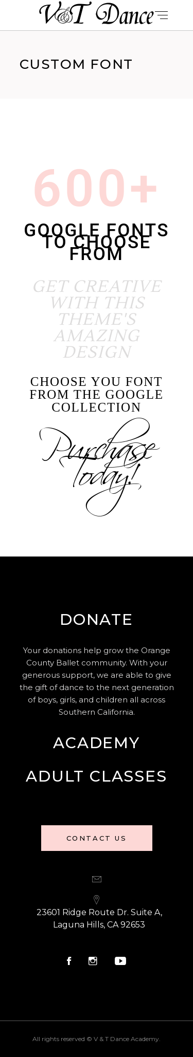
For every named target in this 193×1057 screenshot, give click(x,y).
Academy (96, 742)
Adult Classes (96, 776)
